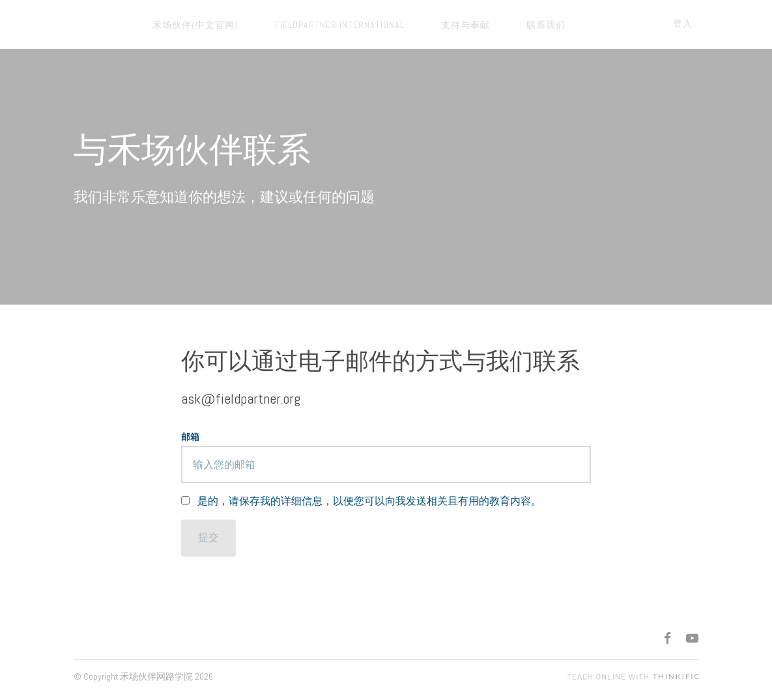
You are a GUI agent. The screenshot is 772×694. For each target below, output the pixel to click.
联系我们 (501, 25)
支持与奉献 (433, 25)
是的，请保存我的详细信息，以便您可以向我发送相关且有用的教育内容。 (369, 501)
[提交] (208, 538)
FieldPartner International (321, 25)
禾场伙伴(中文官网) (190, 25)
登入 (689, 23)
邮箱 (190, 437)
